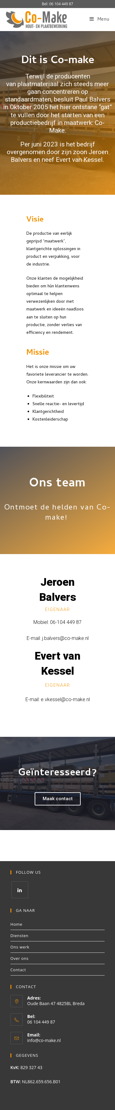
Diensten (19, 935)
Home (16, 924)
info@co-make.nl (44, 1040)
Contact (18, 969)
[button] (58, 798)
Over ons (19, 958)
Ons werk (19, 947)
